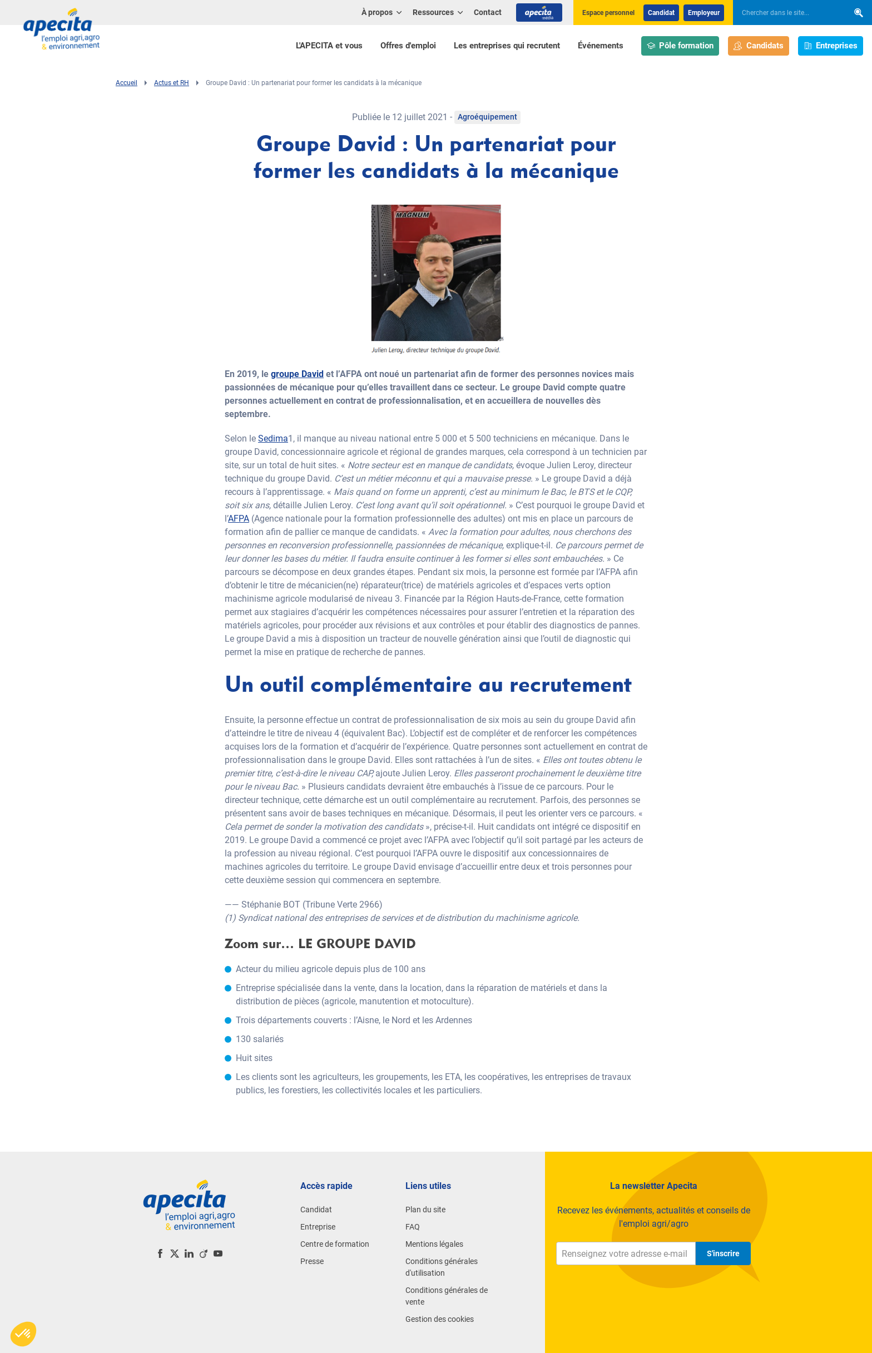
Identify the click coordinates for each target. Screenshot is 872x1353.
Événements (600, 46)
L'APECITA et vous (329, 46)
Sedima (273, 438)
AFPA (238, 518)
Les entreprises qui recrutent (507, 46)
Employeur (704, 13)
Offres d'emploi (408, 46)
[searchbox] (785, 12)
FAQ (412, 1226)
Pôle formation (680, 45)
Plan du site (425, 1209)
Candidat (661, 13)
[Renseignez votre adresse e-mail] (626, 1253)
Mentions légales (434, 1244)
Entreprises (831, 45)
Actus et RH (171, 83)
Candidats (759, 45)
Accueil (126, 83)
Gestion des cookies (439, 1319)
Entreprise (317, 1226)
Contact (488, 12)
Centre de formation (334, 1244)
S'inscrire (723, 1253)
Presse (312, 1261)
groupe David (297, 374)
